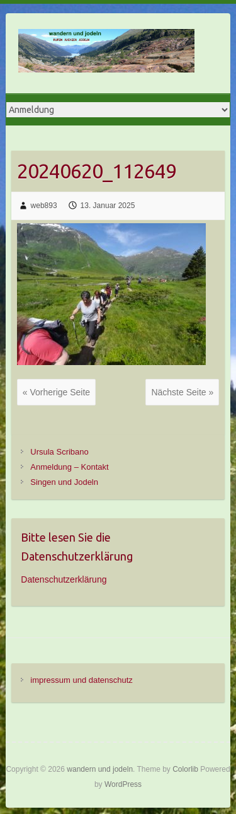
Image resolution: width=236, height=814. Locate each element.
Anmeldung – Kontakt (69, 467)
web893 (44, 205)
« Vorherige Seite (56, 392)
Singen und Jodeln (64, 482)
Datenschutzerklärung (63, 579)
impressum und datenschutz (81, 680)
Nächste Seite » (182, 392)
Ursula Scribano (59, 451)
